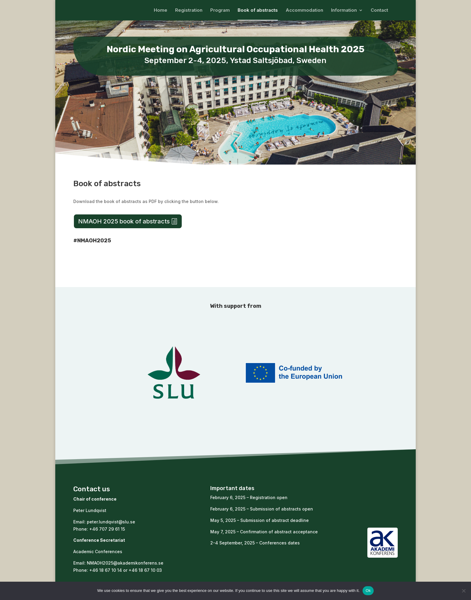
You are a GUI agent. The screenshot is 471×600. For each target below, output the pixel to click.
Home (160, 10)
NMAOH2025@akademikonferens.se (125, 562)
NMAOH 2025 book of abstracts (124, 221)
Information (344, 10)
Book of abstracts (258, 10)
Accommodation (304, 10)
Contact (379, 10)
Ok (368, 590)
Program (220, 10)
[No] (463, 591)
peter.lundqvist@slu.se (111, 521)
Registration (188, 10)
